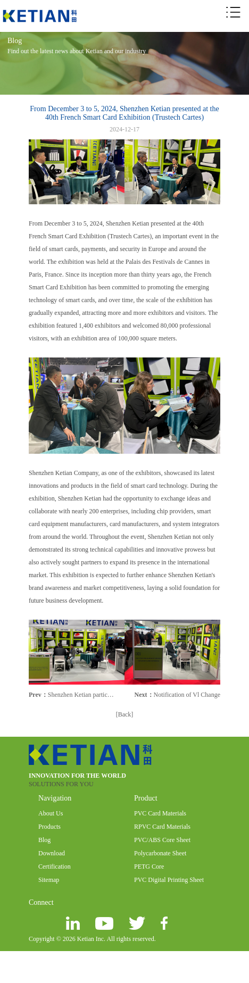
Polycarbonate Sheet (160, 853)
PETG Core (149, 866)
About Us (50, 813)
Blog (44, 840)
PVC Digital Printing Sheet (169, 880)
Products (49, 826)
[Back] (125, 714)
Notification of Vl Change (187, 694)
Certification (54, 866)
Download (51, 853)
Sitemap (48, 880)
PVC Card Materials (160, 813)
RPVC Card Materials (162, 826)
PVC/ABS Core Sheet (162, 840)
